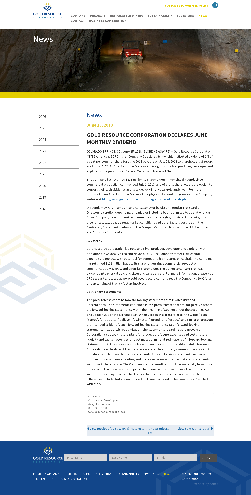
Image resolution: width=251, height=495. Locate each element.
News (202, 16)
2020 (42, 185)
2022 (42, 162)
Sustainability (160, 16)
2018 (42, 209)
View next (195, 429)
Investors (185, 16)
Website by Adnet (205, 484)
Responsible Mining (126, 16)
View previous (108, 429)
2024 (42, 139)
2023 (42, 151)
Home (37, 474)
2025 (42, 128)
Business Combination (108, 20)
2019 (42, 197)
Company (78, 16)
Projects (97, 16)
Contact (78, 20)
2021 (42, 174)
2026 (42, 116)
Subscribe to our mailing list (186, 5)
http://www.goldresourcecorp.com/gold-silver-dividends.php (145, 199)
